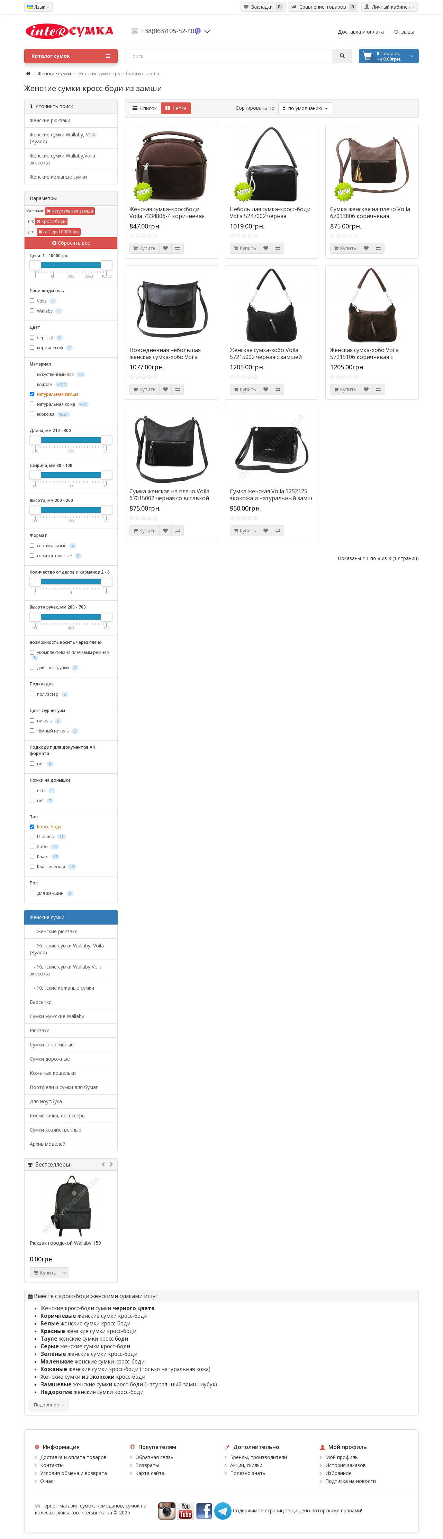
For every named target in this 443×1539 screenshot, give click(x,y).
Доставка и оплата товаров (73, 1457)
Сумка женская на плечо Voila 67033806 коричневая (370, 212)
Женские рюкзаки (50, 120)
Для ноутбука (46, 1101)
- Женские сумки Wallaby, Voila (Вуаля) (67, 949)
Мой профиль (341, 1457)
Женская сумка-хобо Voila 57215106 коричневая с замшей (364, 356)
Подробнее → (49, 1405)
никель (46, 721)
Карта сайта (149, 1473)
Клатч (45, 857)
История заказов (345, 1465)
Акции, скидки (246, 1465)
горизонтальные (56, 556)
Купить (45, 1272)
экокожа (50, 414)
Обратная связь (154, 1457)
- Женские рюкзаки (54, 931)
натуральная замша (70, 211)
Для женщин (51, 893)
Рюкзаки (39, 1030)
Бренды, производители (258, 1457)
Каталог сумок (70, 56)
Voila (43, 301)
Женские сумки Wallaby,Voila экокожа (62, 159)
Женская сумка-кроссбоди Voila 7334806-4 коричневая (167, 212)
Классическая (53, 867)
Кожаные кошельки (53, 1073)
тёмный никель (54, 731)
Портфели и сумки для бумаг (64, 1087)
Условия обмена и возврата (73, 1473)
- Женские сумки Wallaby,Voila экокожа (66, 970)
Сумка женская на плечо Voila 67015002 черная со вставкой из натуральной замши (169, 498)
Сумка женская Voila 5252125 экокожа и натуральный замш (271, 495)
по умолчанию (305, 108)
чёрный (46, 338)
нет (42, 764)
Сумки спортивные (52, 1044)
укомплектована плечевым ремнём (70, 654)
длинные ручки (54, 667)
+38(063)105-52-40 (167, 31)
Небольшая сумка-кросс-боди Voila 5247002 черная (270, 212)
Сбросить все (71, 243)
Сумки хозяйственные (55, 1129)
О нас (46, 1481)
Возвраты (147, 1465)
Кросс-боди (51, 221)
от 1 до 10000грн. (58, 232)
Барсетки (41, 1002)
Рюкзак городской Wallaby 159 (65, 1243)
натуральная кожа (59, 404)
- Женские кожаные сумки (62, 987)
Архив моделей (47, 1144)
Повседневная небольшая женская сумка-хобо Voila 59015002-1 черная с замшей (168, 356)
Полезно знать (247, 1473)
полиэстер (49, 694)
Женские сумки (54, 73)
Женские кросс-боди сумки (97, 1308)
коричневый (51, 348)
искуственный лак (57, 374)
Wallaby (46, 311)
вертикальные (53, 546)
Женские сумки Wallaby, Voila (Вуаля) (63, 138)
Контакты (51, 1465)
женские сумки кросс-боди (93, 1316)
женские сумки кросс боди (84, 1338)
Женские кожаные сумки (58, 176)
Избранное (338, 1473)
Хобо (44, 846)
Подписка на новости (350, 1481)
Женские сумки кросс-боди (92, 1376)
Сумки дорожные (50, 1058)
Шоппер (48, 836)
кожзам (49, 384)
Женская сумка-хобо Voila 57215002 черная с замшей (266, 353)
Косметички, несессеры (57, 1115)
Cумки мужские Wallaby (57, 1016)
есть (42, 790)
